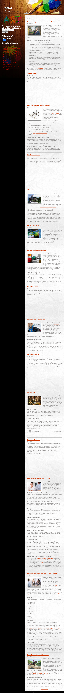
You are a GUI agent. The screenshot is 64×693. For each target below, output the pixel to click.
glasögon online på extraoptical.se (40, 133)
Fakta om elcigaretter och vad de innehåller (40, 22)
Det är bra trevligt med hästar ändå (38, 655)
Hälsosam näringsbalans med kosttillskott (11, 49)
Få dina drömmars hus (34, 190)
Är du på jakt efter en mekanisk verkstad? (12, 68)
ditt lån (56, 585)
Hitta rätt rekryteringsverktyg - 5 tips (38, 478)
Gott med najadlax (8, 64)
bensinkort (52, 257)
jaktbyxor (29, 414)
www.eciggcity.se (41, 68)
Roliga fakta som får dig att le (11, 55)
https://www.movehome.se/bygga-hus (48, 207)
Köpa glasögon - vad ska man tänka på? (39, 105)
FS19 (8, 8)
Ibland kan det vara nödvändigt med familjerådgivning (12, 52)
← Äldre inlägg (44, 689)
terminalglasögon (55, 113)
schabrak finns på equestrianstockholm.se (39, 673)
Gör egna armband (33, 354)
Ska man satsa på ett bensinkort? (37, 250)
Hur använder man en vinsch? (11, 66)
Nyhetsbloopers (31, 73)
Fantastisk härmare (33, 286)
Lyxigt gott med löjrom (10, 62)
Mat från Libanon (8, 57)
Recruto (41, 562)
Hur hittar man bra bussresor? (36, 319)
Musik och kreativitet (33, 155)
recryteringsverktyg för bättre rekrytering (45, 558)
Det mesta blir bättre (33, 440)
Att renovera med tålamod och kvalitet (12, 45)
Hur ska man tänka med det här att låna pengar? (42, 573)
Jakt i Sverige (31, 392)
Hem (32, 13)
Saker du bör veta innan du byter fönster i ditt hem (12, 59)
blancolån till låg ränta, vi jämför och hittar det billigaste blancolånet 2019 (45, 628)
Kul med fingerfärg (33, 225)
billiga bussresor (57, 324)
